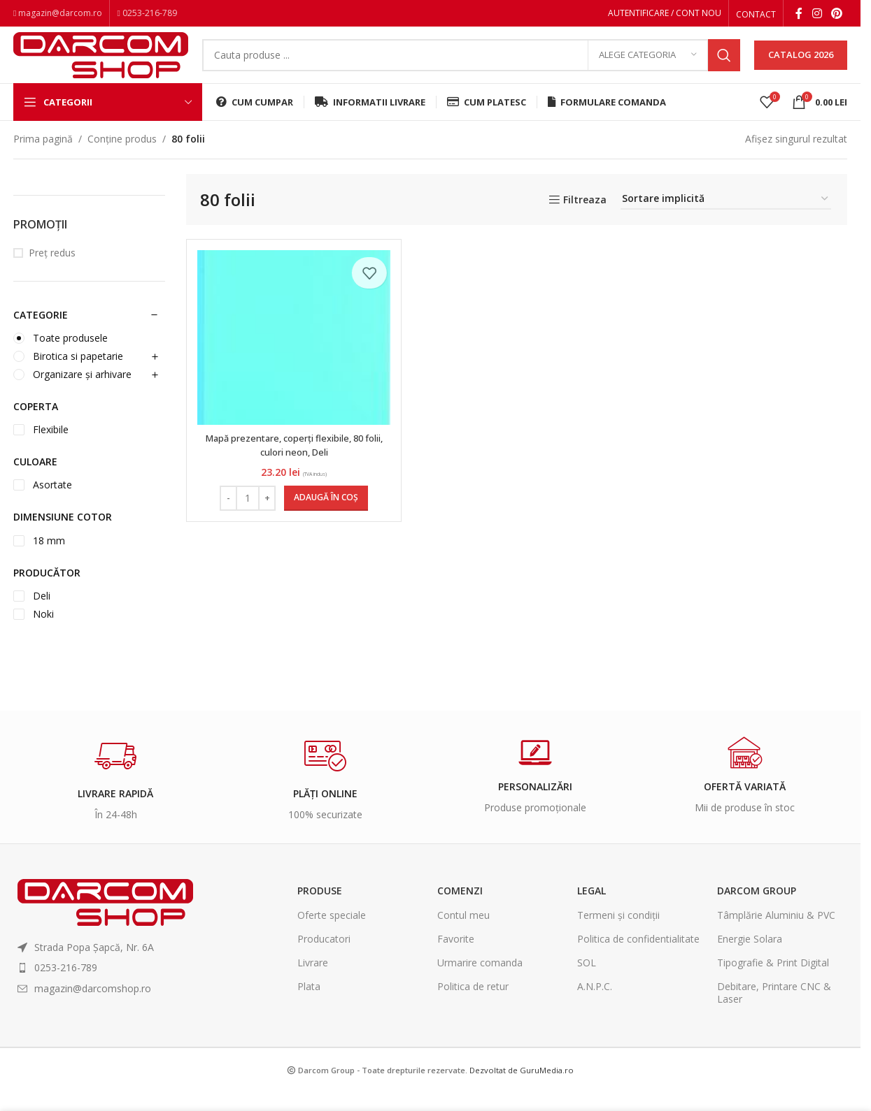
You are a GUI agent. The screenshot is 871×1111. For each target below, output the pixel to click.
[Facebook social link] (799, 14)
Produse (319, 910)
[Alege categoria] (648, 66)
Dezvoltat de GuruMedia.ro (521, 1089)
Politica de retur (473, 1005)
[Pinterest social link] (837, 14)
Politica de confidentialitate (638, 958)
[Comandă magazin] (726, 219)
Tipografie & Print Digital (773, 982)
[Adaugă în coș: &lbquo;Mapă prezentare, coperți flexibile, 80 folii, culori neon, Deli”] (324, 517)
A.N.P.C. (594, 1005)
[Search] (471, 66)
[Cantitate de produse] (245, 517)
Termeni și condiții (618, 934)
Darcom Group (756, 910)
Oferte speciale (331, 934)
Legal (591, 910)
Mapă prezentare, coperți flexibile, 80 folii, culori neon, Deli (291, 464)
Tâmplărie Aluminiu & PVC (776, 934)
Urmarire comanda (480, 982)
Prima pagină (43, 158)
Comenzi (460, 910)
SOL (586, 982)
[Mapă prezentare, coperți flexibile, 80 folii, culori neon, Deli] (291, 357)
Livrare (312, 982)
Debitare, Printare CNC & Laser (774, 1012)
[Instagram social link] (816, 14)
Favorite (455, 958)
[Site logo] (100, 64)
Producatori (323, 958)
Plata (308, 1005)
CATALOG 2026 (800, 65)
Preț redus (52, 272)
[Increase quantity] (265, 517)
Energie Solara (749, 958)
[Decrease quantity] (226, 517)
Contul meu (463, 934)
